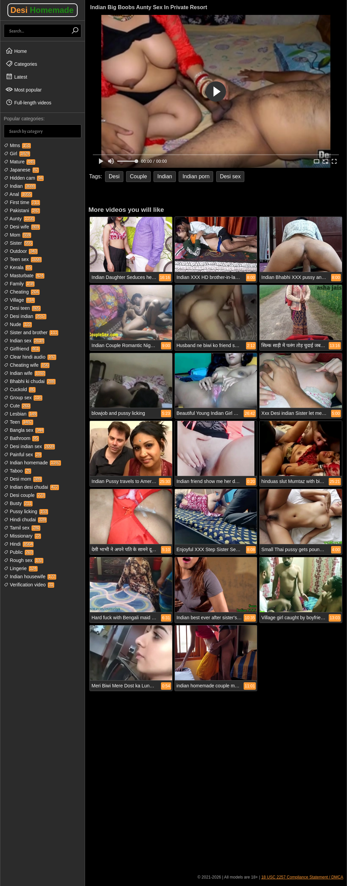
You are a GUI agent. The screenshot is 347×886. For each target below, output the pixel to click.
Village (19, 300)
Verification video (29, 584)
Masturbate (24, 275)
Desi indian (25, 316)
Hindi (19, 544)
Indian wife (24, 373)
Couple (138, 176)
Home (16, 51)
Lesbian (20, 414)
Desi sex (230, 176)
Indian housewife (30, 576)
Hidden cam (24, 178)
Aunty (19, 218)
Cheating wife (26, 365)
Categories (21, 63)
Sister (18, 243)
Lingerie (21, 568)
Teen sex (23, 259)
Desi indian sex (29, 446)
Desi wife (22, 226)
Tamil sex (22, 527)
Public (19, 552)
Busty (18, 503)
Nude (18, 324)
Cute (17, 405)
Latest (16, 76)
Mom (17, 235)
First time (22, 202)
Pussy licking (26, 511)
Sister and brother (31, 332)
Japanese (21, 170)
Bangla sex (24, 430)
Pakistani (22, 210)
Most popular (23, 89)
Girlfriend (22, 348)
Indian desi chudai (31, 487)
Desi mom (23, 479)
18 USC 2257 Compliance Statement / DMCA (302, 877)
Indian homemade (32, 462)
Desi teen (22, 308)
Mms (17, 145)
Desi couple (24, 495)
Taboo (17, 471)
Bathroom (21, 438)
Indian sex (24, 340)
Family (19, 283)
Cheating (22, 292)
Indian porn (195, 176)
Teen (18, 422)
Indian (20, 186)
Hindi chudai (25, 519)
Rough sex (23, 560)
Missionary (22, 536)
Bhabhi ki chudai (30, 381)
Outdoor (21, 251)
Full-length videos (28, 102)
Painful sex (23, 454)
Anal (18, 194)
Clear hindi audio (30, 357)
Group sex (23, 397)
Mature (19, 161)
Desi (42, 10)
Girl (17, 153)
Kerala (18, 267)
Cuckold (20, 389)
